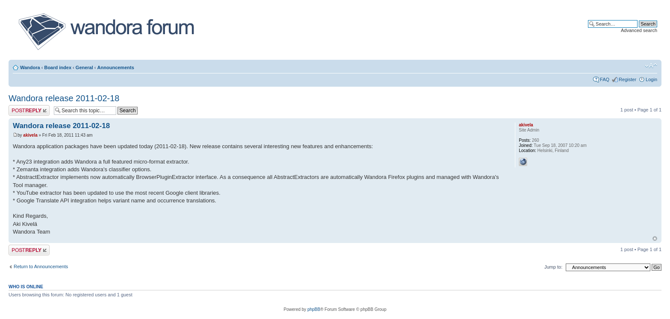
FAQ (604, 79)
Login (651, 79)
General (84, 67)
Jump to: (553, 266)
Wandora (30, 67)
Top (654, 238)
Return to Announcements (41, 266)
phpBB (313, 309)
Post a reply (29, 110)
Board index (57, 67)
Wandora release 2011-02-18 (64, 98)
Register (627, 79)
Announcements (115, 67)
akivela (30, 135)
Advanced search (639, 30)
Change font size (651, 66)
